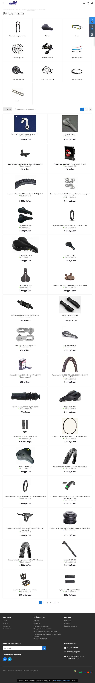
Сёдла (47, 36)
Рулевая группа (77, 57)
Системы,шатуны (18, 79)
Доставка (37, 623)
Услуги (5, 623)
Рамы (77, 36)
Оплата (36, 621)
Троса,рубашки (77, 79)
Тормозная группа (47, 79)
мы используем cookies (62, 681)
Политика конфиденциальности (45, 631)
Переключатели (47, 57)
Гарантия (67, 621)
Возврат (67, 623)
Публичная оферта (40, 639)
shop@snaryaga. (72, 652)
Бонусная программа (41, 626)
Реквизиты (7, 629)
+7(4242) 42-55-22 (73, 647)
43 (54, 602)
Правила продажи (70, 626)
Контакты (6, 626)
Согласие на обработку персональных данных (47, 635)
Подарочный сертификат (43, 629)
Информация (39, 617)
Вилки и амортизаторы (17, 36)
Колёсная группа (17, 57)
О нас (5, 621)
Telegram (10, 659)
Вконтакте (5, 659)
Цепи (18, 101)
